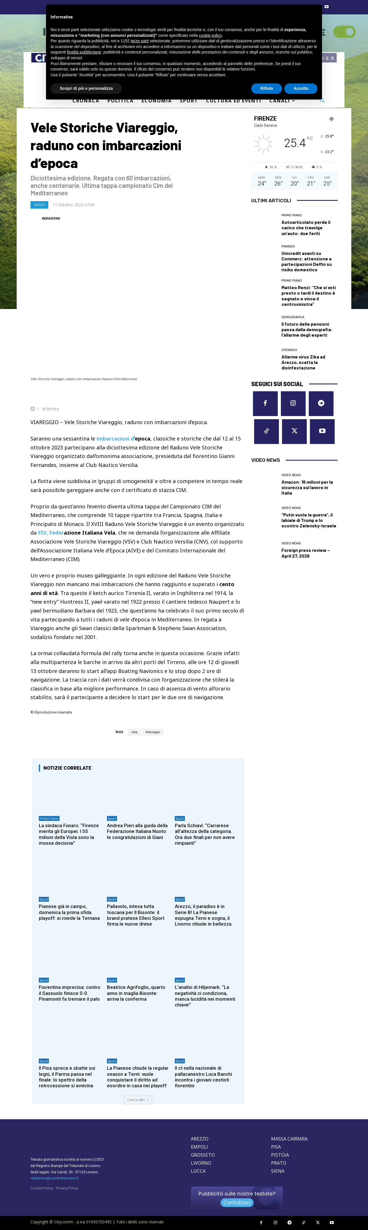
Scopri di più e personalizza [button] (86, 88)
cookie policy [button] (210, 35)
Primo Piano (49, 818)
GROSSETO (203, 1155)
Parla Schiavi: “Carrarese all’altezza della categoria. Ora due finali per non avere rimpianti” (205, 834)
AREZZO (199, 1139)
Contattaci (237, 1202)
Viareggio (152, 732)
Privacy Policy (67, 1188)
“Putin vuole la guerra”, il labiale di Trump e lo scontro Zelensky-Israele (308, 520)
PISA (276, 1147)
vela (134, 732)
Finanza (288, 246)
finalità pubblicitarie (84, 52)
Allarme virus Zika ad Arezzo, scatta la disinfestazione (303, 362)
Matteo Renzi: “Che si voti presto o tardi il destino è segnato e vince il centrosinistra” (308, 296)
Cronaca (289, 350)
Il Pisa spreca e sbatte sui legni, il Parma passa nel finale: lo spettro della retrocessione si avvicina (67, 1076)
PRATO (278, 1163)
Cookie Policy (41, 1188)
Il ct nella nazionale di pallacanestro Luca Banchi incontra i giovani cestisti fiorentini (203, 1076)
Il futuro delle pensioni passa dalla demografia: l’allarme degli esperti (307, 329)
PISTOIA (280, 1155)
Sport (39, 205)
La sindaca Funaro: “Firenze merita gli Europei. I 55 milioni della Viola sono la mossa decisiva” (69, 834)
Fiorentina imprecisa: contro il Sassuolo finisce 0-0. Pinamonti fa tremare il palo (69, 993)
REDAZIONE (51, 218)
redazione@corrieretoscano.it (54, 1178)
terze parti (140, 41)
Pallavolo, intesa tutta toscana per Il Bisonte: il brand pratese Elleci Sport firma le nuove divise (135, 915)
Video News (291, 475)
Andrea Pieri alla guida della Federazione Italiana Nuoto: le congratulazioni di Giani (137, 831)
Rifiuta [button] (266, 88)
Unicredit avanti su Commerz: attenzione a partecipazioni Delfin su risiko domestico (306, 261)
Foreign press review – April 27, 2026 (305, 552)
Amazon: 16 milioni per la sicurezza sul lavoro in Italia (307, 487)
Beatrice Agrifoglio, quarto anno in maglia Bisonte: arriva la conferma (136, 993)
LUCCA (198, 1171)
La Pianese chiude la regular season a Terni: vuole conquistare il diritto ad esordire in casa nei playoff (137, 1076)
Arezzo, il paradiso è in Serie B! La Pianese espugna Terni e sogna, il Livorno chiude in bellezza (203, 915)
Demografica (292, 317)
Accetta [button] (301, 88)
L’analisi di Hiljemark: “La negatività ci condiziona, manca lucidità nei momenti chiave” (205, 996)
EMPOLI (199, 1147)
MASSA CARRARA (289, 1139)
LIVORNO (201, 1163)
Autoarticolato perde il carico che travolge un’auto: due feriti (305, 227)
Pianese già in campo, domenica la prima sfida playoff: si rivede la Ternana (69, 912)
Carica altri (138, 1099)
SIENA (277, 1171)
